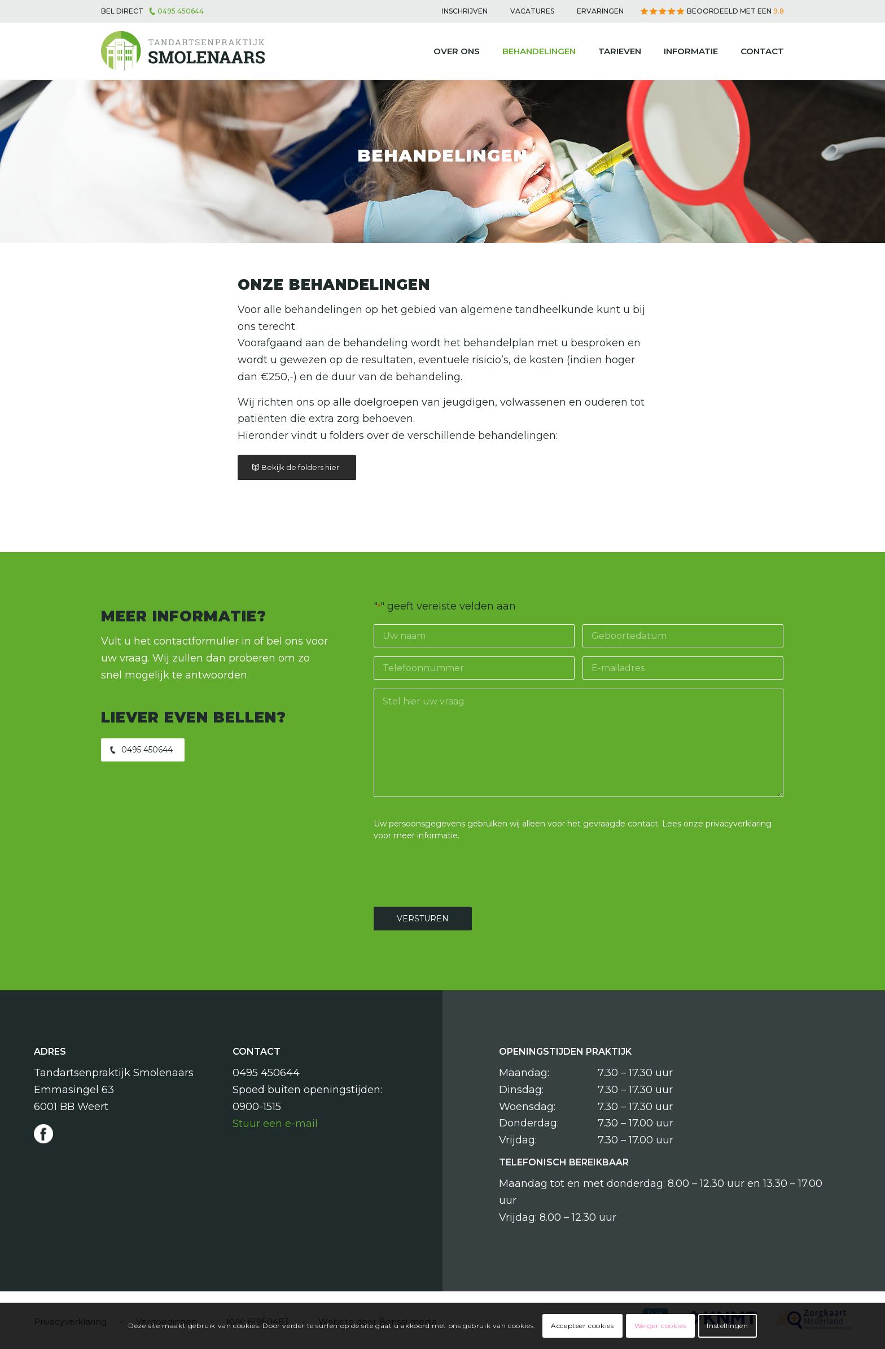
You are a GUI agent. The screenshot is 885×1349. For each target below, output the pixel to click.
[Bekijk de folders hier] (297, 467)
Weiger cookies (660, 1325)
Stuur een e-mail (275, 1123)
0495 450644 (180, 11)
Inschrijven (465, 11)
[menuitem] (465, 11)
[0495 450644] (143, 749)
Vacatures (532, 11)
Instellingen (727, 1325)
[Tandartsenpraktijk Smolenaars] (183, 51)
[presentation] (459, 872)
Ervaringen (600, 11)
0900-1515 (257, 1106)
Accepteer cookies (582, 1325)
